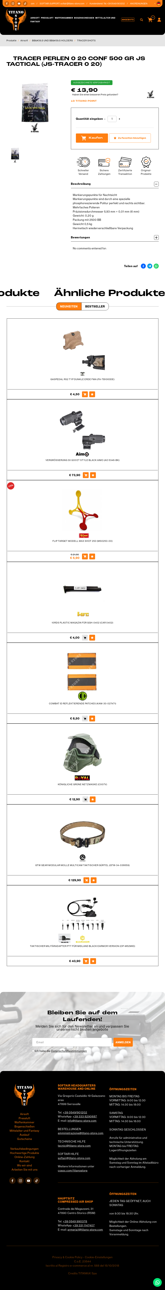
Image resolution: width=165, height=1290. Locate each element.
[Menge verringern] (104, 119)
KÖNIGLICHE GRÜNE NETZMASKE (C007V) (82, 784)
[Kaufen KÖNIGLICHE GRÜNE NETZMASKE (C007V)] (85, 799)
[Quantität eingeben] (112, 119)
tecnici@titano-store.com (74, 1145)
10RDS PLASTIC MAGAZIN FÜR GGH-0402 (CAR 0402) (82, 622)
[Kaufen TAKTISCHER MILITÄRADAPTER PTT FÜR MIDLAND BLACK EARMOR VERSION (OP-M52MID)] (86, 961)
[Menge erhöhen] (119, 119)
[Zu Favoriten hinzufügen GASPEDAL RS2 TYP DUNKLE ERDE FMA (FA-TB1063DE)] (92, 394)
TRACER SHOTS (86, 40)
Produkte (11, 40)
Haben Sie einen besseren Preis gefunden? (95, 94)
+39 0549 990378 (75, 1221)
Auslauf (24, 1135)
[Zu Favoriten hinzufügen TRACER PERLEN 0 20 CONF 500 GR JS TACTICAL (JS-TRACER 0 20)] (130, 138)
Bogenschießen (84, 18)
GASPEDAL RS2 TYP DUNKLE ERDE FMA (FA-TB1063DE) (82, 379)
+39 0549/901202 (75, 1112)
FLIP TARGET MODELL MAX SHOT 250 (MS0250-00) (83, 541)
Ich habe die (61, 1051)
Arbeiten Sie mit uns (25, 1169)
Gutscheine (24, 1139)
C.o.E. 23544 (82, 1261)
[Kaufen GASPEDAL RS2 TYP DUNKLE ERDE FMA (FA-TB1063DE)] (85, 394)
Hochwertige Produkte (24, 1153)
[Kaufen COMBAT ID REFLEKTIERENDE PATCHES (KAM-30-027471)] (85, 718)
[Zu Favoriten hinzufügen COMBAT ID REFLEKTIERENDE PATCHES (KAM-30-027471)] (92, 718)
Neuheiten (69, 306)
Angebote (128, 19)
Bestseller (95, 306)
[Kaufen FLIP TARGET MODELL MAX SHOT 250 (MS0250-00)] (85, 556)
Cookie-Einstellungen (99, 1257)
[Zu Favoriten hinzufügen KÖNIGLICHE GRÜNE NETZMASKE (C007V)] (93, 799)
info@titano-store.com (82, 1120)
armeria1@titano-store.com (85, 1229)
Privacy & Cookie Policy (67, 1257)
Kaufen (92, 138)
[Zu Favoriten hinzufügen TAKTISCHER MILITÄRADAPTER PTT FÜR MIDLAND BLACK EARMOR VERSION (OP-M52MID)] (93, 961)
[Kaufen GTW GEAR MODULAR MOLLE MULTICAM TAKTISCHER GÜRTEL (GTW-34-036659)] (86, 880)
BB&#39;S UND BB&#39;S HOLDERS (52, 40)
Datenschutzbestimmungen (69, 1051)
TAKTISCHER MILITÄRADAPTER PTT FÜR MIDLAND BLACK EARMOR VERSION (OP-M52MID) (82, 946)
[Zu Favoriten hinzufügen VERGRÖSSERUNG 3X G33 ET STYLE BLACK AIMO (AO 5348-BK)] (93, 475)
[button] (158, 3)
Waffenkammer (64, 18)
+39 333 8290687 (85, 1116)
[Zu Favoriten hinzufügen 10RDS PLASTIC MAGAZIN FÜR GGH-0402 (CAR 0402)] (92, 638)
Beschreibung (115, 184)
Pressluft (47, 18)
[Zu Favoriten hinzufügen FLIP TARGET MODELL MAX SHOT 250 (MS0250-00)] (92, 556)
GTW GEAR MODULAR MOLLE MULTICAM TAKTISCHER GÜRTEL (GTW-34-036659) (82, 865)
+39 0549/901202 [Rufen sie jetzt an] (118, 3)
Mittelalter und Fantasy (24, 1130)
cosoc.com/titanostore (72, 1170)
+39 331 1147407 (84, 1225)
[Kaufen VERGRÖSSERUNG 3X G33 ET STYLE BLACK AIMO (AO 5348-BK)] (86, 475)
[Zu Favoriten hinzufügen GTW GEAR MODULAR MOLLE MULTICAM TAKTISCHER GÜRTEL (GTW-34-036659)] (94, 880)
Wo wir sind (24, 1165)
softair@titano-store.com (75, 3)
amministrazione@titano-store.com (80, 1133)
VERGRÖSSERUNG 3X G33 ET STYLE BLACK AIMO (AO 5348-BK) (83, 460)
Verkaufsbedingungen (24, 1149)
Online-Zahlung (25, 1157)
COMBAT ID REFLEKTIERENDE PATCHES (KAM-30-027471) (82, 703)
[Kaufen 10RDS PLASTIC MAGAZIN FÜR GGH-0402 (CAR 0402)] (85, 638)
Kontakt (24, 1161)
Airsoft (35, 18)
